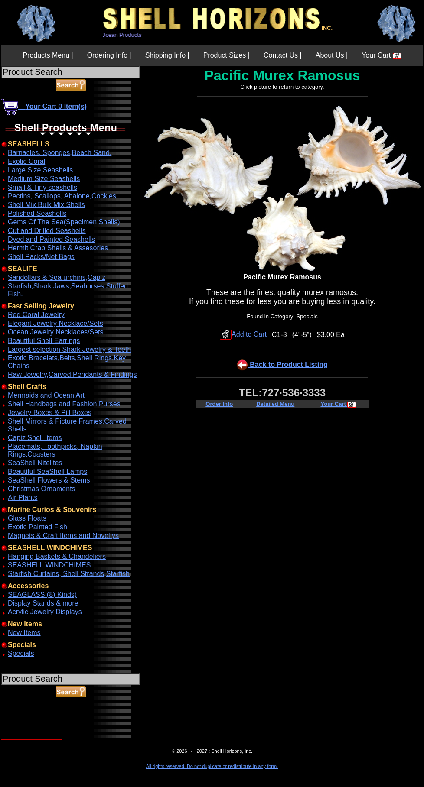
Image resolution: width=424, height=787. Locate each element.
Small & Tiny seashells (42, 187)
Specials (21, 653)
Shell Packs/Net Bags (41, 256)
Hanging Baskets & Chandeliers (57, 556)
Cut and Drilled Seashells (47, 230)
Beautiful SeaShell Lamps (47, 471)
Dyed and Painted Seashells (51, 239)
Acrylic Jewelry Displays (45, 611)
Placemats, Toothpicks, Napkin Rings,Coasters (55, 450)
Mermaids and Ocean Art (46, 395)
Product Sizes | (226, 55)
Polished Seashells (37, 213)
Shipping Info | (167, 55)
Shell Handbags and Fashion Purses (64, 404)
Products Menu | (48, 55)
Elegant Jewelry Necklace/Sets (55, 323)
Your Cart (381, 55)
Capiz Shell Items (35, 437)
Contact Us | (283, 55)
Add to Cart (243, 334)
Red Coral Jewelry (36, 314)
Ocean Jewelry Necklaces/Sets (56, 332)
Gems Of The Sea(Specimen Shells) (64, 222)
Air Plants (22, 497)
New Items (24, 632)
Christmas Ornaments (41, 488)
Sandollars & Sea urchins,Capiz (56, 277)
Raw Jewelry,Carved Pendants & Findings (72, 374)
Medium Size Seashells (44, 178)
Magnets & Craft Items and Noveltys (63, 535)
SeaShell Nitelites (35, 462)
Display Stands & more (43, 603)
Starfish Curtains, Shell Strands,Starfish (69, 573)
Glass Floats (27, 518)
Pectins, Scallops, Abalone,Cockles (62, 196)
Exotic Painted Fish (37, 527)
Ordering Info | (109, 55)
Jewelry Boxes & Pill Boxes (49, 412)
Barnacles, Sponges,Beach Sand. (59, 152)
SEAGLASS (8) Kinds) (42, 594)
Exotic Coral (26, 161)
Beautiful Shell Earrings (44, 340)
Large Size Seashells (40, 170)
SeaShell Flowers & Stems (49, 480)
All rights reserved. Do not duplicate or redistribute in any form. (212, 766)
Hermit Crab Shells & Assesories (58, 248)
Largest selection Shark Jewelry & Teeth (69, 349)
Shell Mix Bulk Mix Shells (46, 204)
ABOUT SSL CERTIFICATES (23, 737)
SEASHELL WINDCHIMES (49, 565)
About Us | (332, 55)
